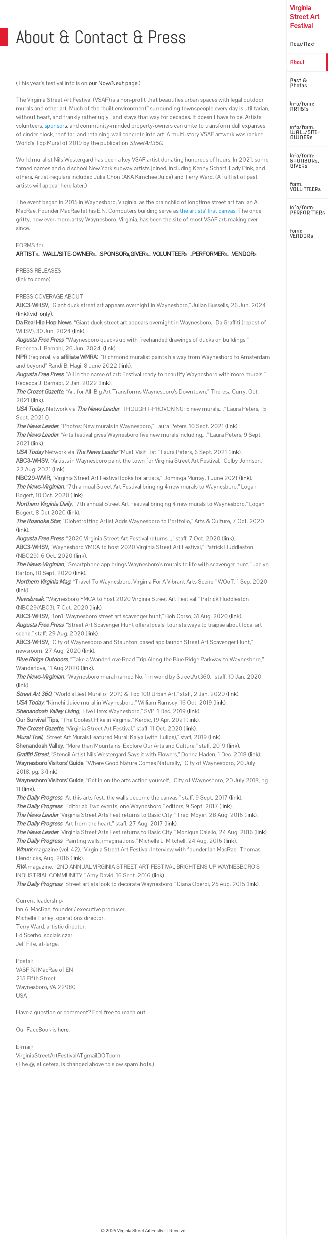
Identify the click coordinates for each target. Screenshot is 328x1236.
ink (52, 771)
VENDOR (243, 254)
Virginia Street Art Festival (304, 16)
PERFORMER (208, 254)
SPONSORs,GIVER (122, 254)
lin (234, 616)
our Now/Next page (113, 83)
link (22, 313)
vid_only (40, 313)
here (63, 1029)
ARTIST (26, 254)
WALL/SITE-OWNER (68, 254)
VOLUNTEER (169, 254)
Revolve (177, 1230)
